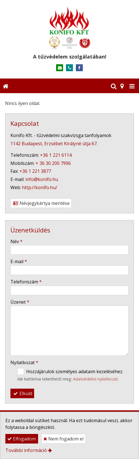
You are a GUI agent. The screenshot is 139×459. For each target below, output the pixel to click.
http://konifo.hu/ (39, 187)
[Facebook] (79, 68)
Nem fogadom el (63, 439)
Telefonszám (26, 282)
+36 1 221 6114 (56, 155)
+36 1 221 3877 (35, 171)
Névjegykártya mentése (41, 203)
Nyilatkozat (24, 362)
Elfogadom (21, 439)
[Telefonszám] (69, 68)
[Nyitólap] (69, 28)
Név (16, 241)
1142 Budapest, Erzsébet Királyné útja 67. (54, 143)
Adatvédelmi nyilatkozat (95, 379)
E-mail (18, 261)
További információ (26, 450)
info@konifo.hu (41, 179)
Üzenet (19, 302)
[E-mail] (60, 68)
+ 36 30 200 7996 (53, 163)
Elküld (22, 393)
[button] (132, 86)
